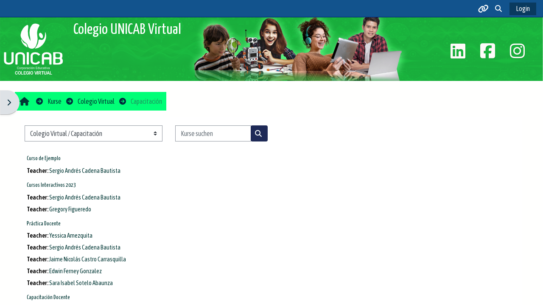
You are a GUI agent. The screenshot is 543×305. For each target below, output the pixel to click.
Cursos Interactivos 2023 (51, 185)
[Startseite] (33, 48)
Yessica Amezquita (70, 235)
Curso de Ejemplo (44, 158)
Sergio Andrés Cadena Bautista (84, 170)
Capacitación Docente (48, 297)
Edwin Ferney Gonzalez (75, 271)
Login (523, 8)
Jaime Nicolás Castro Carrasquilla (87, 259)
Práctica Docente (44, 224)
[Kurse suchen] (213, 133)
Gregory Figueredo (70, 209)
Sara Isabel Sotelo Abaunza (81, 283)
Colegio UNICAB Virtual (127, 30)
